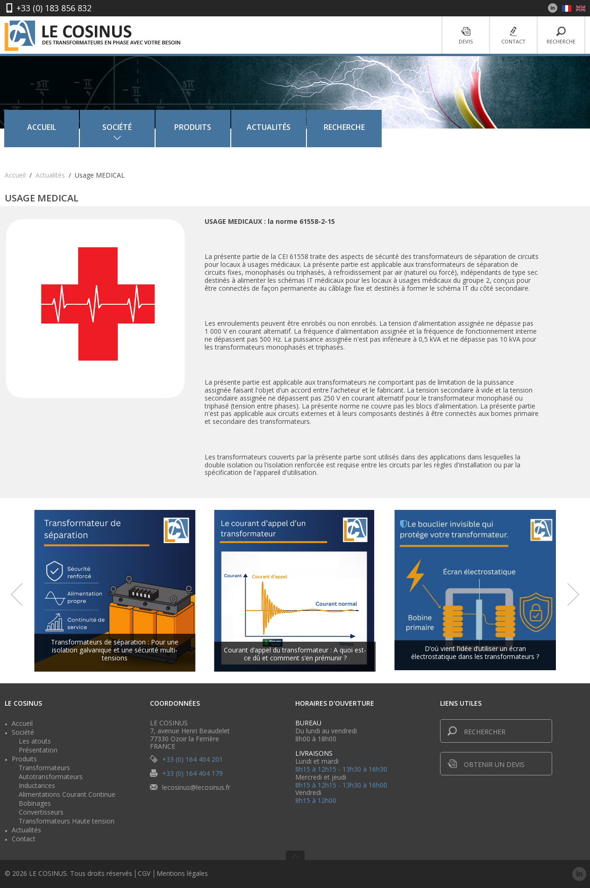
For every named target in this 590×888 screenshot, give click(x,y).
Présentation (38, 749)
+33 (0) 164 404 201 (192, 759)
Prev (17, 594)
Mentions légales (182, 874)
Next (573, 594)
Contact (513, 36)
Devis (465, 36)
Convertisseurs (41, 812)
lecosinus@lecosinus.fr (196, 787)
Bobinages (35, 803)
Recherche (561, 36)
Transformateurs (44, 767)
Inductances (37, 785)
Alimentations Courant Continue (67, 794)
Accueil (141, 127)
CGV (144, 874)
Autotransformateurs (51, 776)
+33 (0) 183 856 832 (54, 8)
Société (23, 732)
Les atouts (35, 741)
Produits (292, 127)
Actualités (369, 127)
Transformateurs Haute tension (66, 820)
